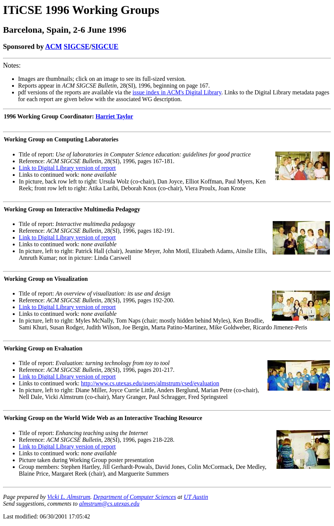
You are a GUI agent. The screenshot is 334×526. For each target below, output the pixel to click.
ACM (53, 46)
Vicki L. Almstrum (68, 497)
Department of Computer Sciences (134, 497)
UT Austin (196, 497)
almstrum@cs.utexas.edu (109, 503)
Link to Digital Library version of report (67, 168)
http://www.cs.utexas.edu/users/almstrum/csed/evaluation (150, 383)
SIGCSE (77, 46)
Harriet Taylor (114, 116)
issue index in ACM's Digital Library (176, 92)
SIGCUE (104, 46)
